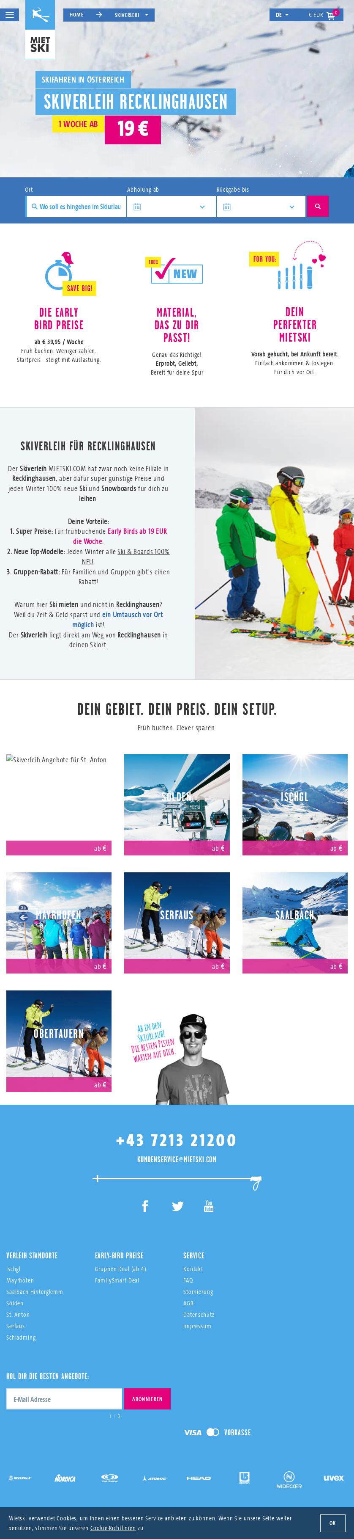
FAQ (188, 1280)
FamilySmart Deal (117, 1280)
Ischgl (295, 797)
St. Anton (59, 797)
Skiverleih (131, 15)
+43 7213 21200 (177, 1140)
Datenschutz (198, 1314)
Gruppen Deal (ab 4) (121, 1269)
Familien (84, 571)
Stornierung (198, 1292)
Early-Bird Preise (119, 1255)
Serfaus (177, 915)
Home (76, 14)
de (282, 15)
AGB (188, 1303)
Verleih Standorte (31, 1255)
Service (193, 1255)
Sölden (177, 797)
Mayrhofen (59, 915)
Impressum (197, 1326)
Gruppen (123, 571)
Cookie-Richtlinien (113, 1528)
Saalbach (295, 915)
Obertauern (59, 1034)
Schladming (21, 1337)
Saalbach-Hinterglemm (34, 1292)
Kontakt (193, 1269)
